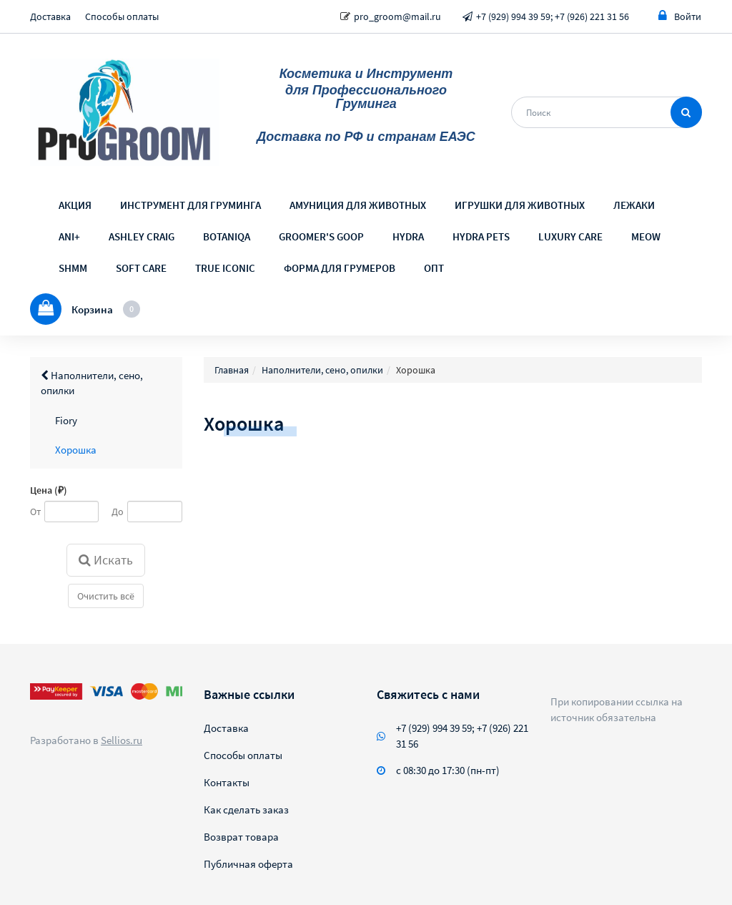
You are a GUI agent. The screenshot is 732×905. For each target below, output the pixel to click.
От (35, 511)
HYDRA (408, 236)
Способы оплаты (122, 16)
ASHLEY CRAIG (141, 236)
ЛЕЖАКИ (634, 205)
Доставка (50, 16)
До (118, 511)
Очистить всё (105, 596)
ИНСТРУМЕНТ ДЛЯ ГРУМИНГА (190, 205)
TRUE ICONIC (225, 268)
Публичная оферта (248, 864)
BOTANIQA (226, 236)
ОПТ (434, 268)
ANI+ (69, 236)
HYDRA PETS (481, 236)
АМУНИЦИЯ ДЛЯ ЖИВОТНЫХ (358, 205)
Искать (106, 560)
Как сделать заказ (246, 809)
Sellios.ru (121, 740)
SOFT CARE (141, 268)
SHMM (73, 268)
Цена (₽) (48, 490)
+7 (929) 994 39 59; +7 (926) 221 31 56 (552, 16)
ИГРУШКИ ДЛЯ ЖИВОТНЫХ (520, 205)
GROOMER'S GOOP (321, 236)
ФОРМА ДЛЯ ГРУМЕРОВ (339, 268)
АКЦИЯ (75, 205)
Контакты (226, 782)
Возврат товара (241, 836)
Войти (679, 16)
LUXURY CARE (570, 236)
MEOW (646, 236)
